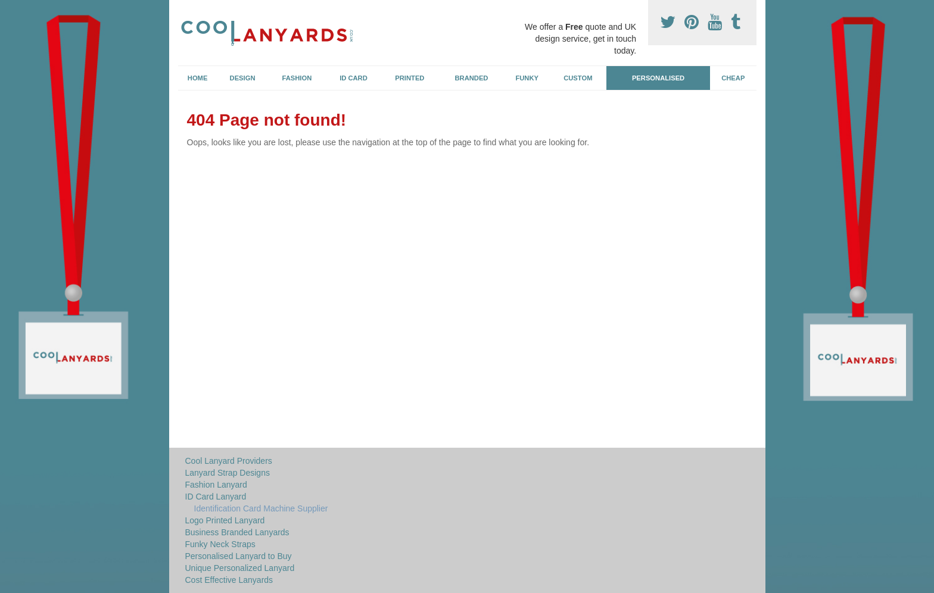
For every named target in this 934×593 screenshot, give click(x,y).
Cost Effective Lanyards (229, 580)
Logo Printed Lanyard (225, 520)
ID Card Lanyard (216, 496)
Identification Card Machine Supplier (261, 508)
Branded (471, 78)
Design (243, 78)
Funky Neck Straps (220, 544)
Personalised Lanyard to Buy (238, 556)
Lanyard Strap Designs (227, 472)
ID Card (354, 78)
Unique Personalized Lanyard (240, 568)
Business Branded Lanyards (237, 532)
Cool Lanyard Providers (228, 461)
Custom (577, 78)
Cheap (733, 78)
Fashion (297, 78)
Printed (409, 78)
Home (198, 78)
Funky (526, 78)
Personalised (658, 78)
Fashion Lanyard (216, 484)
